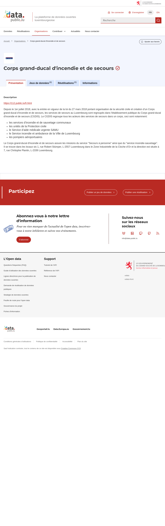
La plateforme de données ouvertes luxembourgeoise (55, 19)
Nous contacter (92, 31)
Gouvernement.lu (81, 329)
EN (158, 12)
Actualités (75, 31)
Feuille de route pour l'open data (17, 300)
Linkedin (132, 233)
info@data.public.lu (129, 238)
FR (150, 12)
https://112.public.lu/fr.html (18, 103)
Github (149, 233)
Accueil (7, 41)
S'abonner (24, 239)
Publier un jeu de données (99, 192)
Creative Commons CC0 (71, 348)
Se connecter (117, 12)
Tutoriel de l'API (50, 265)
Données (8, 31)
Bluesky (124, 233)
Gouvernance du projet (13, 306)
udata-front (129, 279)
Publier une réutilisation (136, 192)
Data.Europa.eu (61, 329)
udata (127, 275)
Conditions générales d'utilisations (18, 341)
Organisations (41, 31)
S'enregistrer (138, 12)
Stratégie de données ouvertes (16, 295)
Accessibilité (67, 341)
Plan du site (82, 341)
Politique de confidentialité (47, 341)
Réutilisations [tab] (67, 82)
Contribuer (57, 31)
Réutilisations (23, 31)
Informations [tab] (90, 83)
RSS (158, 233)
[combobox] (128, 20)
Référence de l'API (51, 271)
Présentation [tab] (16, 83)
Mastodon (141, 233)
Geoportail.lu (43, 329)
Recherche (158, 20)
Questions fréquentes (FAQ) (15, 265)
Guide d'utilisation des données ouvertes (20, 271)
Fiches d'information (12, 311)
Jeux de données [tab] (40, 82)
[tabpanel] (82, 129)
